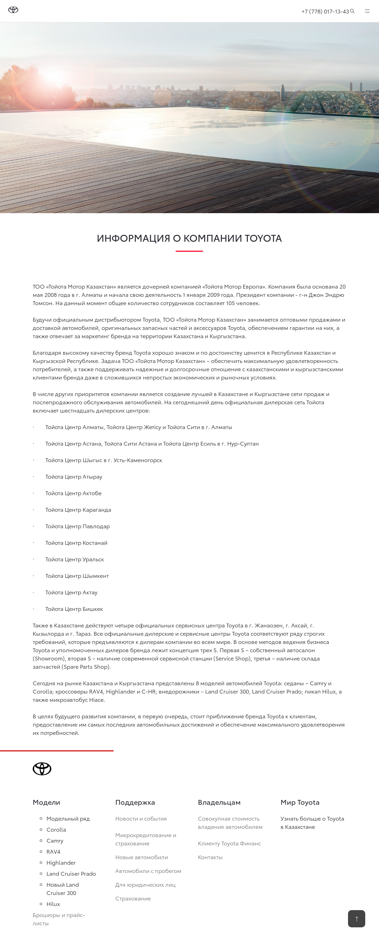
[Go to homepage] (13, 11)
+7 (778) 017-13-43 (325, 11)
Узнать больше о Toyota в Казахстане (312, 822)
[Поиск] (352, 11)
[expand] (367, 11)
